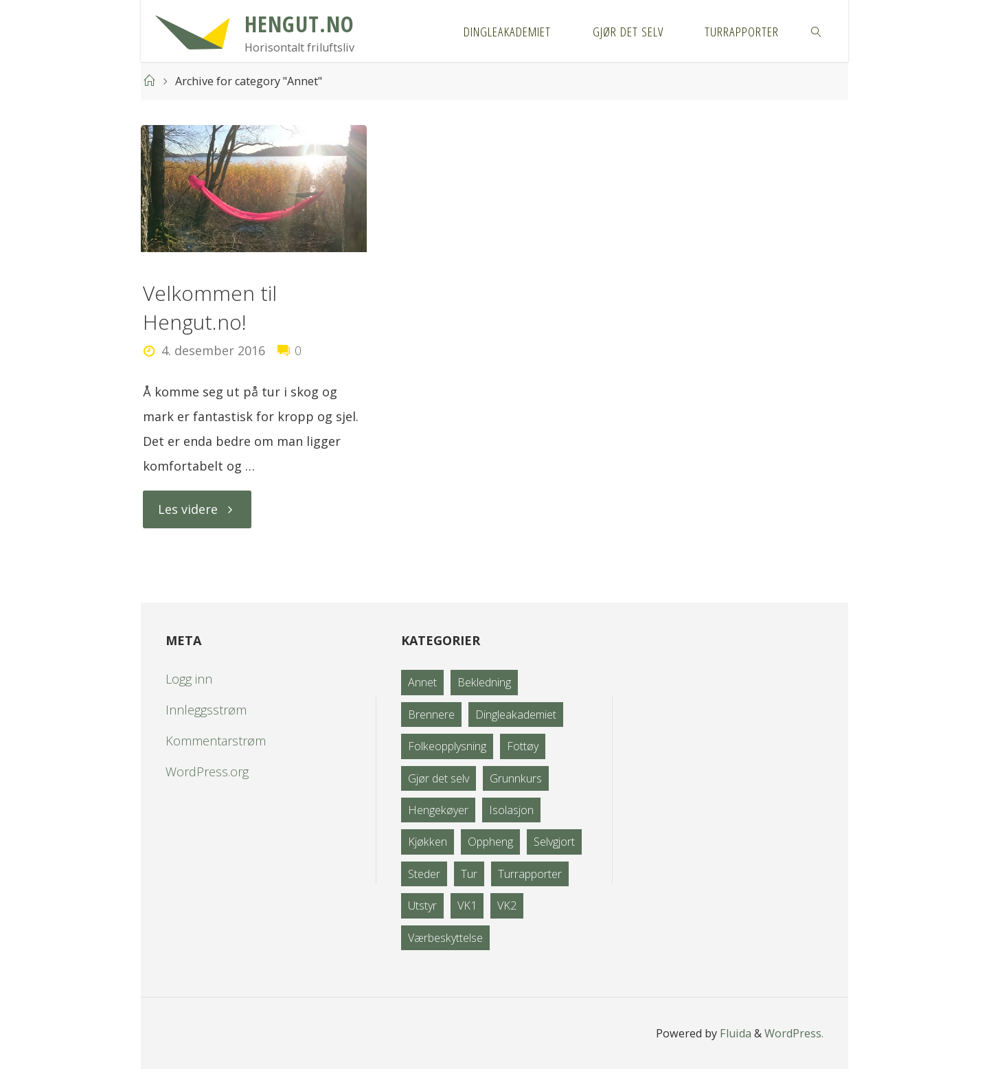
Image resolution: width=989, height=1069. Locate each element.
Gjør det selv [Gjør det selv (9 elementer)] (438, 778)
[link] (816, 31)
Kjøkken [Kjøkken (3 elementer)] (427, 841)
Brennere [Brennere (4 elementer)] (431, 714)
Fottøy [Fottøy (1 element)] (522, 746)
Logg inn (189, 679)
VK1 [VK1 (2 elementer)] (467, 905)
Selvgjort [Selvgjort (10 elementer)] (554, 841)
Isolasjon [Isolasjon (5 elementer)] (511, 810)
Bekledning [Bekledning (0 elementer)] (484, 682)
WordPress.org (207, 771)
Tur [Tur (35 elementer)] (469, 873)
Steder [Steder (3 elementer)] (424, 873)
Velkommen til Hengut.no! (210, 307)
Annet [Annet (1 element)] (422, 682)
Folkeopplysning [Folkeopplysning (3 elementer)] (447, 746)
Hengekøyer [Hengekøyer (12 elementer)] (438, 810)
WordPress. (793, 1033)
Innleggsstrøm (206, 709)
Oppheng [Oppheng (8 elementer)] (490, 841)
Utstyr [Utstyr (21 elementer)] (422, 905)
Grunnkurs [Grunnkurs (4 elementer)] (516, 778)
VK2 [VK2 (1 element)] (506, 905)
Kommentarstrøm (216, 740)
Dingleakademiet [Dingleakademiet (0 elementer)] (515, 714)
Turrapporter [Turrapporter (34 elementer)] (530, 873)
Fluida (734, 1033)
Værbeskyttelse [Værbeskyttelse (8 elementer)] (445, 937)
